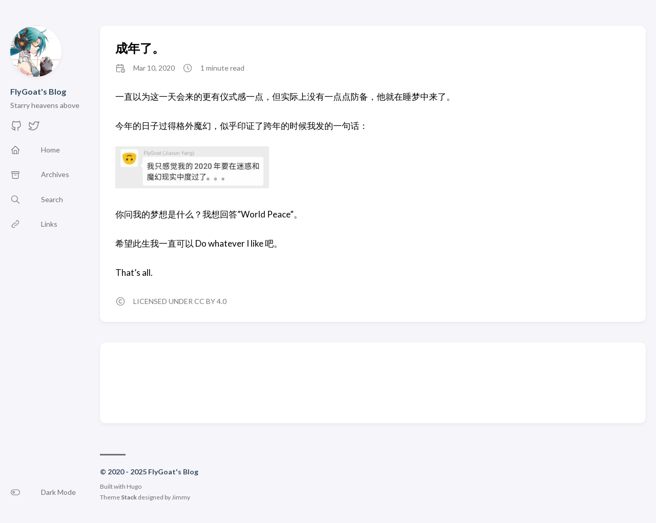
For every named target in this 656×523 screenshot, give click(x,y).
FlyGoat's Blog (38, 91)
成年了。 (140, 47)
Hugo (134, 486)
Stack (129, 497)
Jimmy (181, 497)
